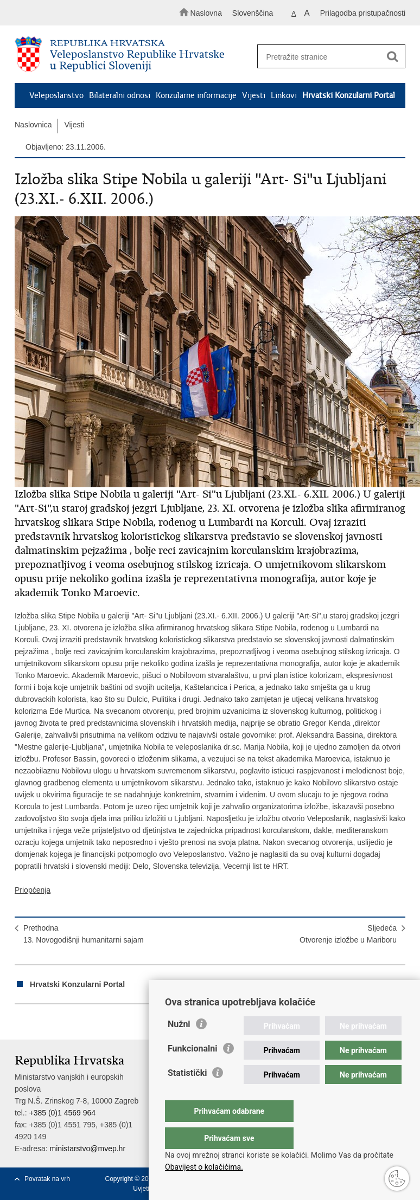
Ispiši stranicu (20, 1022)
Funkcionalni (193, 1070)
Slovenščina (252, 13)
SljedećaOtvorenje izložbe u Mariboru (348, 934)
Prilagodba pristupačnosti (362, 13)
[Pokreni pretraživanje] (392, 57)
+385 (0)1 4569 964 (62, 1112)
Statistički (187, 1094)
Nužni (179, 1046)
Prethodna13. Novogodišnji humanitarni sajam (83, 934)
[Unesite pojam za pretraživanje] (327, 57)
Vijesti (253, 95)
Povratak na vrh (47, 1179)
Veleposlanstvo (56, 95)
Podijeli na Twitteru (67, 1022)
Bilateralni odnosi (119, 95)
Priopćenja (32, 890)
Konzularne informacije (196, 95)
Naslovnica (33, 124)
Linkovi (284, 95)
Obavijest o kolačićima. (204, 1167)
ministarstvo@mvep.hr (87, 1148)
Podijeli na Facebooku (43, 1022)
